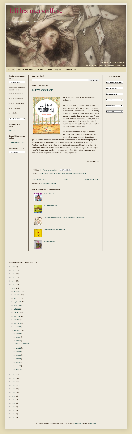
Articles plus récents (39, 179)
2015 (14, 277)
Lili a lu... (40, 69)
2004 (14, 400)
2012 (14, 288)
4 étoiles (41, 173)
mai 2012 (17, 316)
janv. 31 (18, 334)
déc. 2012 (17, 291)
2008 (14, 385)
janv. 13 (18, 355)
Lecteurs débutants (80, 173)
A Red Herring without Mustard (54, 229)
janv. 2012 (17, 330)
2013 (14, 284)
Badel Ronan (49, 173)
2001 (14, 410)
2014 (14, 281)
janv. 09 (18, 366)
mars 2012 (17, 323)
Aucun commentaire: (50, 170)
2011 (14, 375)
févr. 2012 (17, 327)
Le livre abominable (42, 90)
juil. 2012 (17, 309)
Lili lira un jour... (55, 69)
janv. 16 (18, 352)
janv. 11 (18, 359)
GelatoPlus (79, 424)
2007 (14, 389)
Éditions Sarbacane (68, 173)
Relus (11, 130)
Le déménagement (50, 241)
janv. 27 (18, 337)
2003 (14, 403)
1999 (14, 417)
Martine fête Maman (51, 194)
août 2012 (17, 305)
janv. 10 (18, 362)
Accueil (11, 69)
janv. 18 (18, 348)
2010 (14, 378)
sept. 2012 (18, 302)
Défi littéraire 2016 (17, 142)
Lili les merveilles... (36, 11)
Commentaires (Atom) (48, 183)
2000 (14, 414)
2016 (14, 274)
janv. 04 (18, 369)
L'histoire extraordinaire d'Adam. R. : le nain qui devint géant (64, 218)
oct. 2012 (17, 298)
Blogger (93, 424)
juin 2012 (17, 313)
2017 (14, 270)
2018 (14, 267)
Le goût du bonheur (50, 206)
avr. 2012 (17, 320)
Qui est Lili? (71, 69)
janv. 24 (18, 341)
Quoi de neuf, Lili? (25, 69)
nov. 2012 (17, 295)
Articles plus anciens (91, 179)
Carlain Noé (57, 173)
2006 (14, 393)
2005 (14, 396)
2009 (14, 382)
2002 (14, 407)
